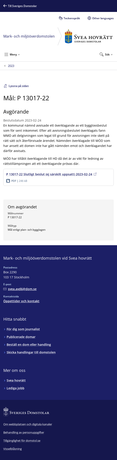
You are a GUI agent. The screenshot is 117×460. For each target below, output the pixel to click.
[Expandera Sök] (106, 54)
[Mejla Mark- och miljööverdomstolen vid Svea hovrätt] (20, 288)
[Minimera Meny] (12, 54)
